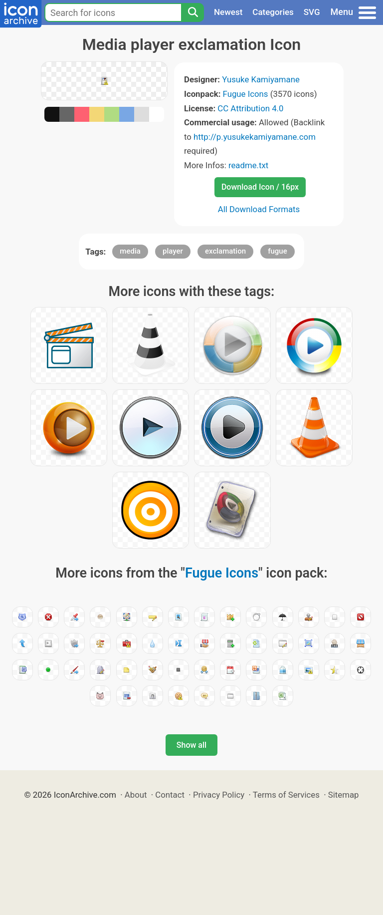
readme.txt (248, 165)
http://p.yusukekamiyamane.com (254, 137)
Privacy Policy (218, 795)
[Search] (192, 12)
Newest (228, 12)
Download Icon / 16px (260, 187)
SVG (312, 12)
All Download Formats (259, 209)
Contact (170, 795)
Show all (191, 745)
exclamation (225, 251)
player (173, 251)
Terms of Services (286, 795)
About (136, 795)
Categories (273, 12)
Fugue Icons (245, 94)
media (130, 251)
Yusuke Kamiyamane (261, 79)
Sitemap (343, 795)
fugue (277, 251)
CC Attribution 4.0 (250, 108)
